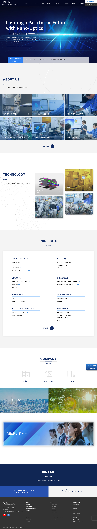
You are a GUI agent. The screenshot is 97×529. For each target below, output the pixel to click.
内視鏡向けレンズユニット (18, 312)
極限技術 (28, 515)
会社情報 (74, 3)
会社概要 (75, 511)
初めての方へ (33, 3)
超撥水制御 (59, 301)
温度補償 (14, 287)
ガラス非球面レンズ (62, 265)
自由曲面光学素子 (53, 513)
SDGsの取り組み (76, 504)
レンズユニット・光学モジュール (56, 517)
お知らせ (28, 504)
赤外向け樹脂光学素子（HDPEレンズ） (67, 284)
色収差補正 (15, 284)
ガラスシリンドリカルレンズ (64, 262)
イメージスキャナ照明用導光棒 (64, 315)
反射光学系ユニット (17, 315)
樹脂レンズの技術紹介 (31, 508)
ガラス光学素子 (53, 506)
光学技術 (28, 513)
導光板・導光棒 (53, 519)
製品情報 (49, 3)
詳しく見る (48, 146)
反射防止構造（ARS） (62, 298)
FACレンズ (59, 268)
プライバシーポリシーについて (79, 521)
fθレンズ (14, 298)
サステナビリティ (65, 3)
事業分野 (56, 3)
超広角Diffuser (16, 262)
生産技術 (28, 517)
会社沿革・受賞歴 (76, 513)
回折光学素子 (52, 508)
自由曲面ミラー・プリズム (18, 301)
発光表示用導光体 (61, 317)
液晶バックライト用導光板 (63, 312)
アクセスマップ (76, 515)
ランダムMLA (15, 265)
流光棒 (58, 320)
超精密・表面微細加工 (54, 515)
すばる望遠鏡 (15, 268)
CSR (74, 506)
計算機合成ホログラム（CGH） (20, 282)
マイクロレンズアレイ (54, 504)
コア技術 (42, 3)
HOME (26, 3)
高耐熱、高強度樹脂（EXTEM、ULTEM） (67, 282)
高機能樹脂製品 (53, 510)
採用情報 (82, 3)
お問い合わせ (76, 519)
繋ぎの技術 (28, 519)
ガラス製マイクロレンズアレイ (20, 270)
